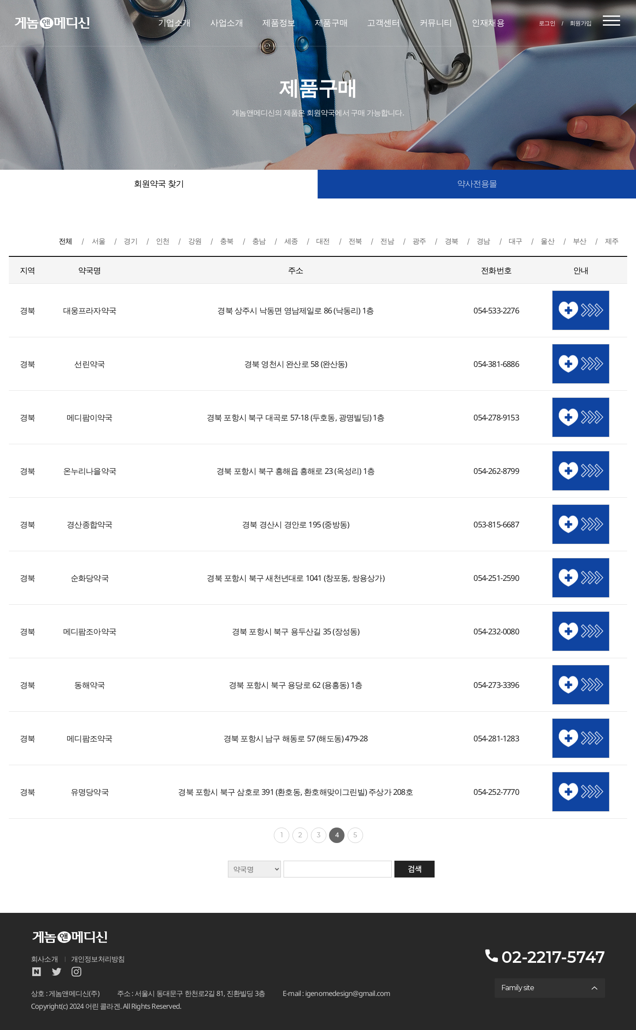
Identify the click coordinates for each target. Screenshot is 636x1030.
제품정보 (278, 23)
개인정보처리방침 (98, 959)
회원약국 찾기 (159, 184)
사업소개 (226, 23)
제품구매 (331, 23)
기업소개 (174, 23)
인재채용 (488, 23)
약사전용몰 (477, 184)
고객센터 (383, 23)
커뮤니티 (436, 23)
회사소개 (44, 959)
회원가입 (581, 23)
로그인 (547, 23)
